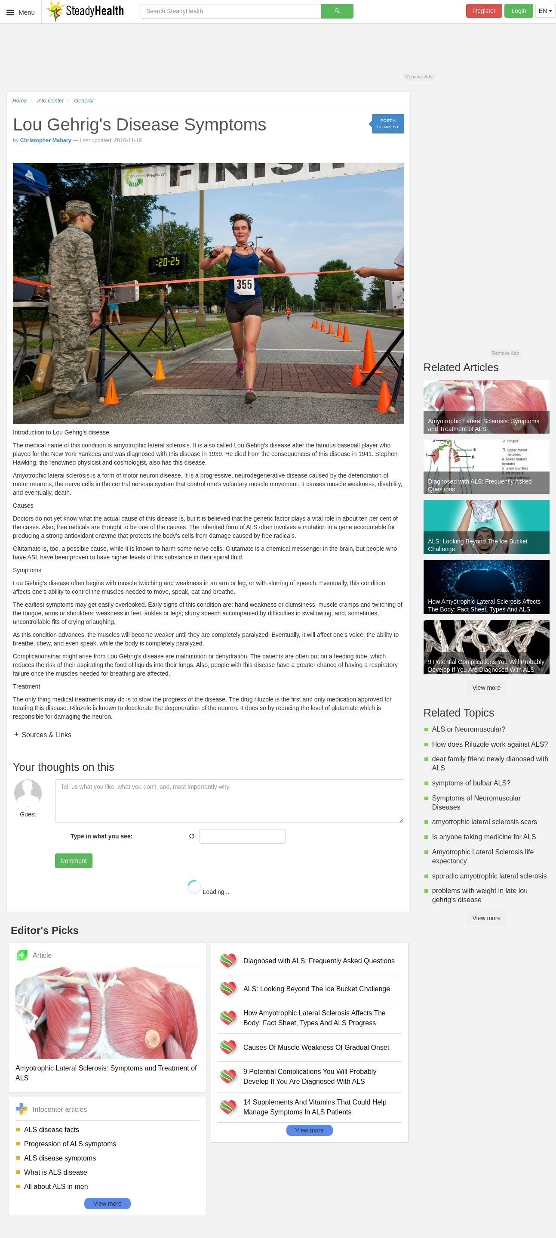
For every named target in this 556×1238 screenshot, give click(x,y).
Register (484, 10)
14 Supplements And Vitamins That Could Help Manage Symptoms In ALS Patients (315, 1107)
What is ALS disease (55, 1172)
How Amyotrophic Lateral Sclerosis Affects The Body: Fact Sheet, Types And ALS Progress (314, 1018)
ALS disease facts (51, 1129)
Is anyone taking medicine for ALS (484, 837)
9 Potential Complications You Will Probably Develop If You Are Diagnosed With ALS (310, 1076)
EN (545, 10)
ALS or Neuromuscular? (469, 729)
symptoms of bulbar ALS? (471, 783)
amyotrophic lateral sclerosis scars (485, 821)
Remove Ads (418, 76)
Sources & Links (45, 734)
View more (107, 1203)
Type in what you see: (101, 836)
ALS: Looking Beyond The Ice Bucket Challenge (316, 989)
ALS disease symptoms (60, 1158)
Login (518, 10)
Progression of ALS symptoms (70, 1144)
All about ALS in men (56, 1186)
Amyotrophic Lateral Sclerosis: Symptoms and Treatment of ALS (106, 1073)
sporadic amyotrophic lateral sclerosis (489, 876)
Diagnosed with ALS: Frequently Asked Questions (319, 961)
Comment (74, 860)
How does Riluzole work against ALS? (490, 744)
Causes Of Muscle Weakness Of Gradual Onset (316, 1047)
